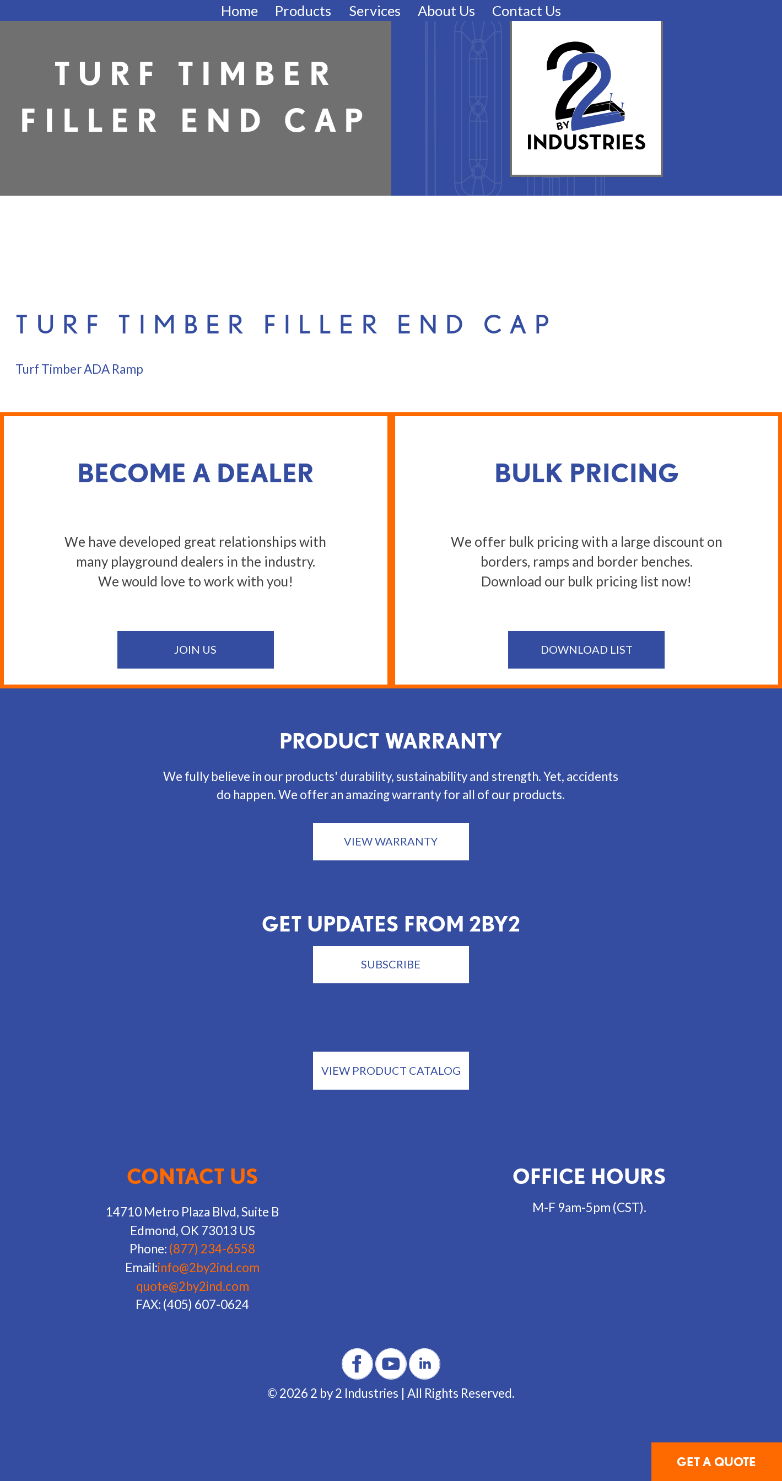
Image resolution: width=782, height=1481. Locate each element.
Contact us (192, 1176)
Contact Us (526, 10)
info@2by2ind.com (209, 1267)
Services (375, 10)
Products (303, 10)
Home (239, 10)
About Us (446, 10)
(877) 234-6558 (212, 1248)
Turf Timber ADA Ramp (79, 369)
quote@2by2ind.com (192, 1286)
